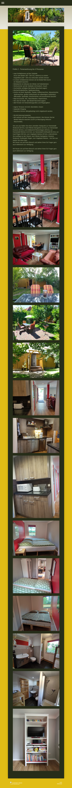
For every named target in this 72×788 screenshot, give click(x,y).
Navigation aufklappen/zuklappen (36, 3)
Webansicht (59, 783)
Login (61, 782)
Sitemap (20, 782)
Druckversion (14, 782)
